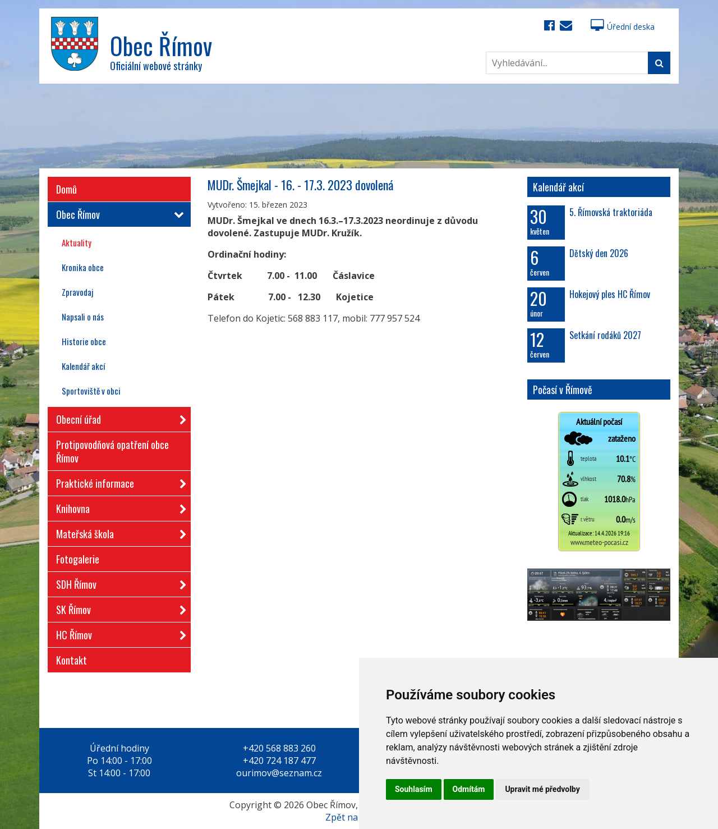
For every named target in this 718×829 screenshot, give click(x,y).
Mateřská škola (118, 532)
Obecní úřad (118, 417)
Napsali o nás (83, 316)
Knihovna (118, 506)
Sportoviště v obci (91, 390)
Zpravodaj (77, 292)
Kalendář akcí (83, 366)
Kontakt (71, 660)
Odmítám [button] (469, 789)
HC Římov (118, 633)
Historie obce (84, 341)
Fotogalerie (77, 559)
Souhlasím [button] (413, 789)
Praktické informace (118, 481)
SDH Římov (118, 582)
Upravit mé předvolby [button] (542, 789)
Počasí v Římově (562, 389)
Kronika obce (83, 267)
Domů (66, 189)
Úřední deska (623, 26)
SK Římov (118, 607)
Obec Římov (118, 214)
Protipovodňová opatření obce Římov (112, 451)
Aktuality (76, 242)
